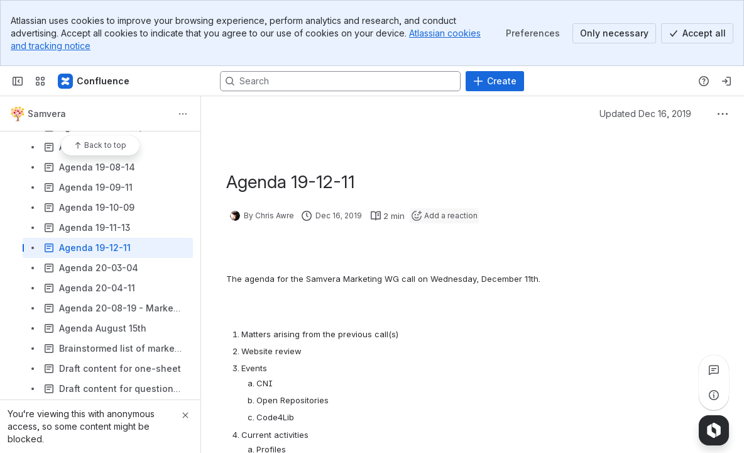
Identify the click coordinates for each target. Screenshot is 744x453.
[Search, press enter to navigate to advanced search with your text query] (340, 81)
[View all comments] (714, 370)
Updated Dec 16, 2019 (645, 113)
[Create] (495, 81)
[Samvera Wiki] (94, 81)
